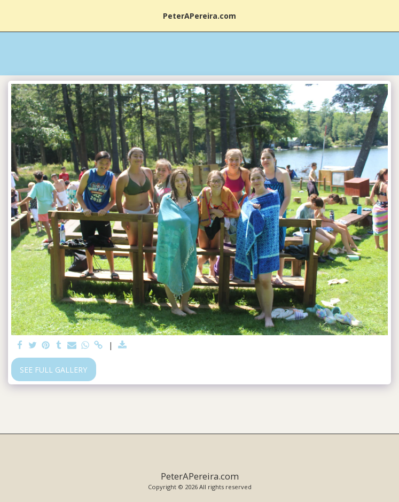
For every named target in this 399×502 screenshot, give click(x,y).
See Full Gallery (53, 370)
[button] (12, 15)
